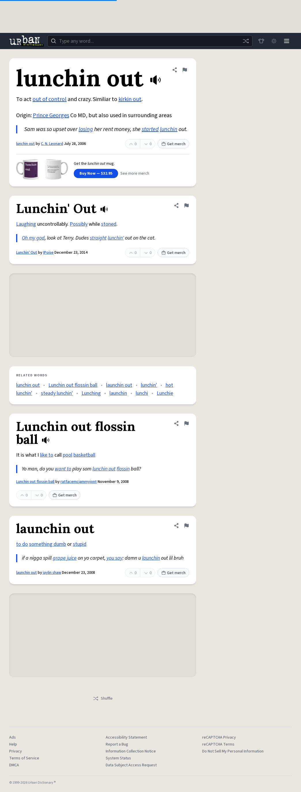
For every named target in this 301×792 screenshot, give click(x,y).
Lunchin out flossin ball (72, 385)
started (150, 129)
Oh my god (33, 238)
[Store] (261, 41)
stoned (108, 224)
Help (13, 744)
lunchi (142, 393)
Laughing (26, 224)
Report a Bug (117, 744)
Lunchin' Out (26, 252)
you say (114, 558)
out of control (50, 99)
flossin (123, 468)
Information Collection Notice (131, 751)
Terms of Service (24, 758)
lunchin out (25, 144)
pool (67, 455)
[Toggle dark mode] (274, 41)
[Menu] (286, 41)
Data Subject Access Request (131, 765)
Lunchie (165, 393)
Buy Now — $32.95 (95, 173)
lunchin (168, 129)
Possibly (79, 224)
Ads (12, 737)
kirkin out (129, 99)
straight (98, 238)
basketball (84, 455)
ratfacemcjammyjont (78, 482)
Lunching (91, 393)
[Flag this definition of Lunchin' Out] (186, 205)
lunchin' (116, 238)
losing (86, 129)
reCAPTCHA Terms (218, 744)
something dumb (47, 544)
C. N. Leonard (52, 144)
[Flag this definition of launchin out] (186, 525)
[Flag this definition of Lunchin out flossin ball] (186, 423)
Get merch (173, 144)
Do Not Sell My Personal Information (233, 751)
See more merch (134, 173)
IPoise (48, 252)
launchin (118, 393)
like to (46, 455)
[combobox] (150, 41)
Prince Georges (51, 115)
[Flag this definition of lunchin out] (184, 69)
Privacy (15, 751)
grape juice (65, 558)
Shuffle (103, 698)
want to (63, 468)
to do (22, 544)
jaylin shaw (52, 573)
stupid (79, 544)
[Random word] (245, 41)
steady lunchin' (57, 393)
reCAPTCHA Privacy (219, 737)
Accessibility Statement (126, 737)
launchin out (119, 385)
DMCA (14, 765)
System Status (118, 758)
